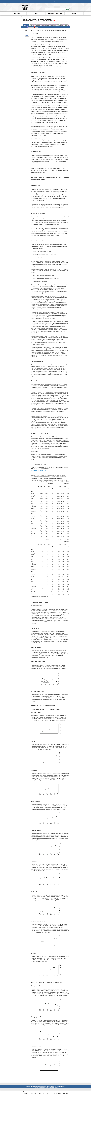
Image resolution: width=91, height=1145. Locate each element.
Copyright (33, 1093)
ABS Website (55, 2)
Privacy (49, 1093)
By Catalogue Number (26, 16)
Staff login (65, 1093)
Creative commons (25, 1092)
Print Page (30, 27)
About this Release (27, 35)
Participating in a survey (55, 13)
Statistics (17, 13)
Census (36, 13)
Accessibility (57, 1093)
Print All (36, 27)
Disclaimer (41, 1093)
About (74, 13)
